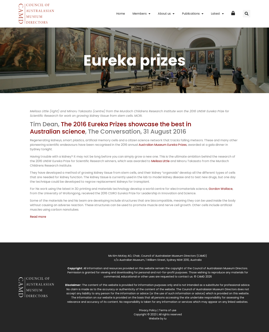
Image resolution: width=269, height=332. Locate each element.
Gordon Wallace (221, 189)
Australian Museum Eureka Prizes (163, 145)
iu (165, 318)
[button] (246, 13)
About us (166, 13)
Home (120, 13)
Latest (217, 13)
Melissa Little (160, 161)
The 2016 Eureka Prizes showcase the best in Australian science (110, 127)
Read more (38, 217)
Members (141, 13)
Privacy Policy (148, 310)
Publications (192, 13)
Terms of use (167, 310)
